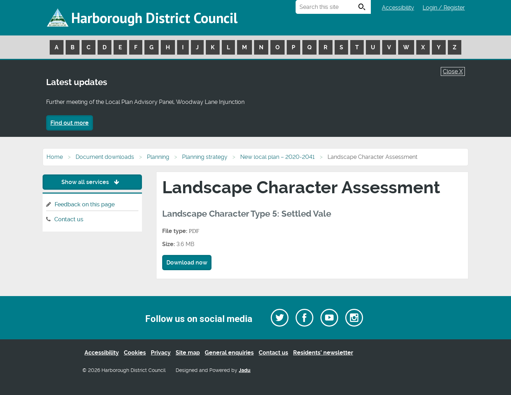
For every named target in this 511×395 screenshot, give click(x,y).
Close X (453, 71)
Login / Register (444, 7)
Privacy (161, 352)
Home (54, 157)
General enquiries (229, 352)
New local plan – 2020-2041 (277, 157)
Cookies (135, 352)
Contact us (68, 219)
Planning (158, 157)
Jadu (245, 370)
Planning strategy (204, 157)
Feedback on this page (85, 204)
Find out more (69, 122)
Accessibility (398, 7)
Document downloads (105, 157)
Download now (186, 262)
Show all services (92, 182)
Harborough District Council (154, 18)
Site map (188, 352)
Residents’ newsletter (323, 352)
